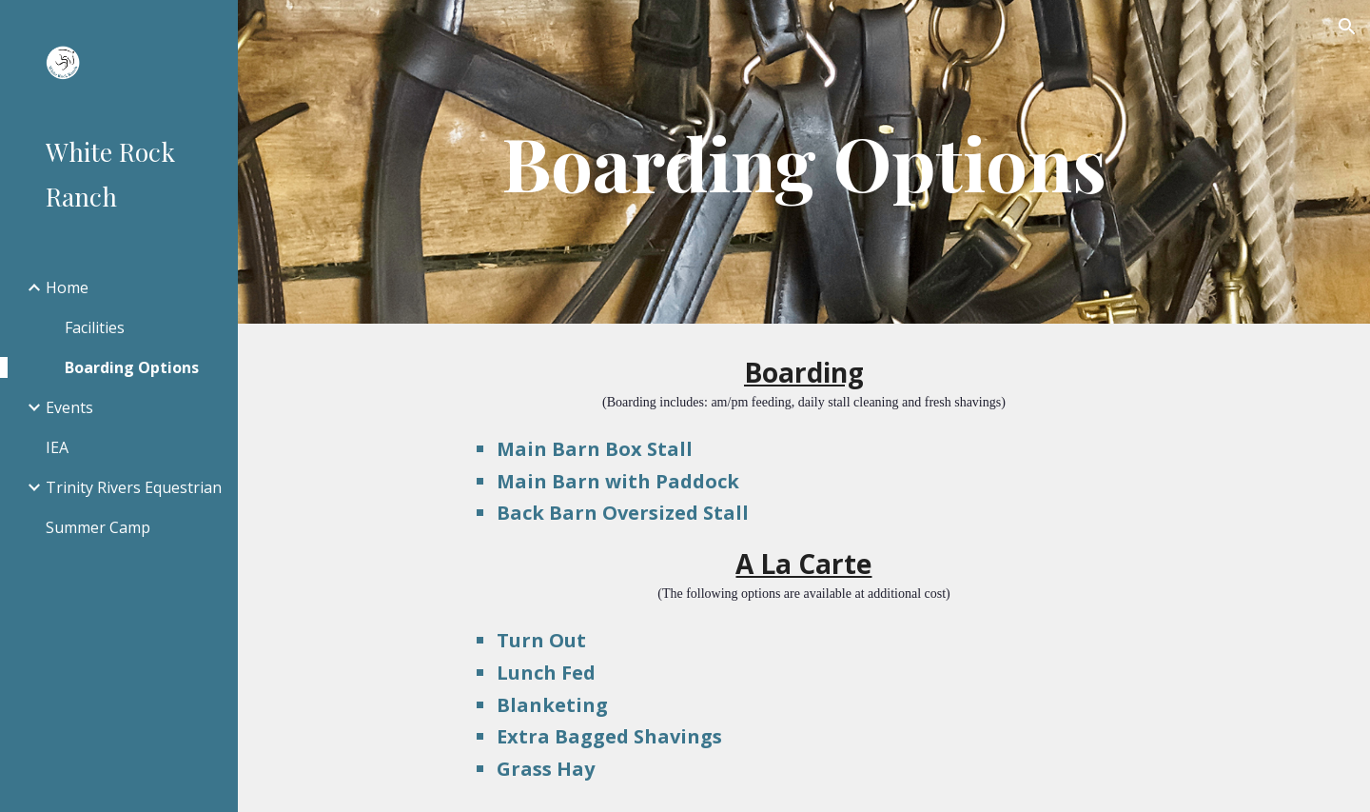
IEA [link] (57, 447)
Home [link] (67, 287)
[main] (804, 162)
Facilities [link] (95, 327)
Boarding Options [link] (132, 367)
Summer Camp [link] (98, 527)
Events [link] (69, 407)
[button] (1347, 27)
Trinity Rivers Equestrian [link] (134, 487)
